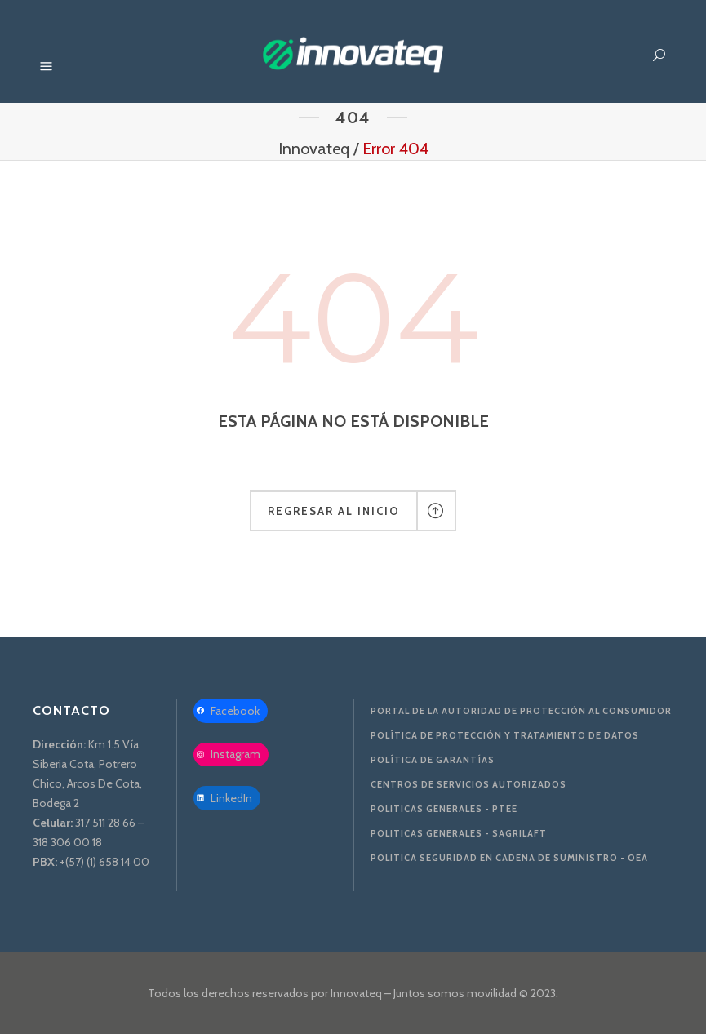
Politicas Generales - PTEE (444, 808)
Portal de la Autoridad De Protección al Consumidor (521, 711)
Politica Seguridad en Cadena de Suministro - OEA (509, 857)
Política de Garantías (433, 760)
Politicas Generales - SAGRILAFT (459, 833)
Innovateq (313, 148)
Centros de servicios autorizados (468, 784)
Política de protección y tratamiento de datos (505, 735)
